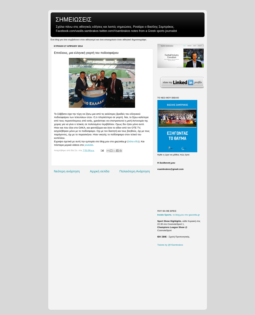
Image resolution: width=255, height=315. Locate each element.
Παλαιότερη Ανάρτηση (134, 171)
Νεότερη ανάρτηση (67, 171)
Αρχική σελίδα (99, 171)
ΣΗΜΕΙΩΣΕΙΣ (74, 19)
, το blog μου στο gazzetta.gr (178, 215)
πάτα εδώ (133, 141)
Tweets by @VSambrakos (170, 245)
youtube (89, 145)
